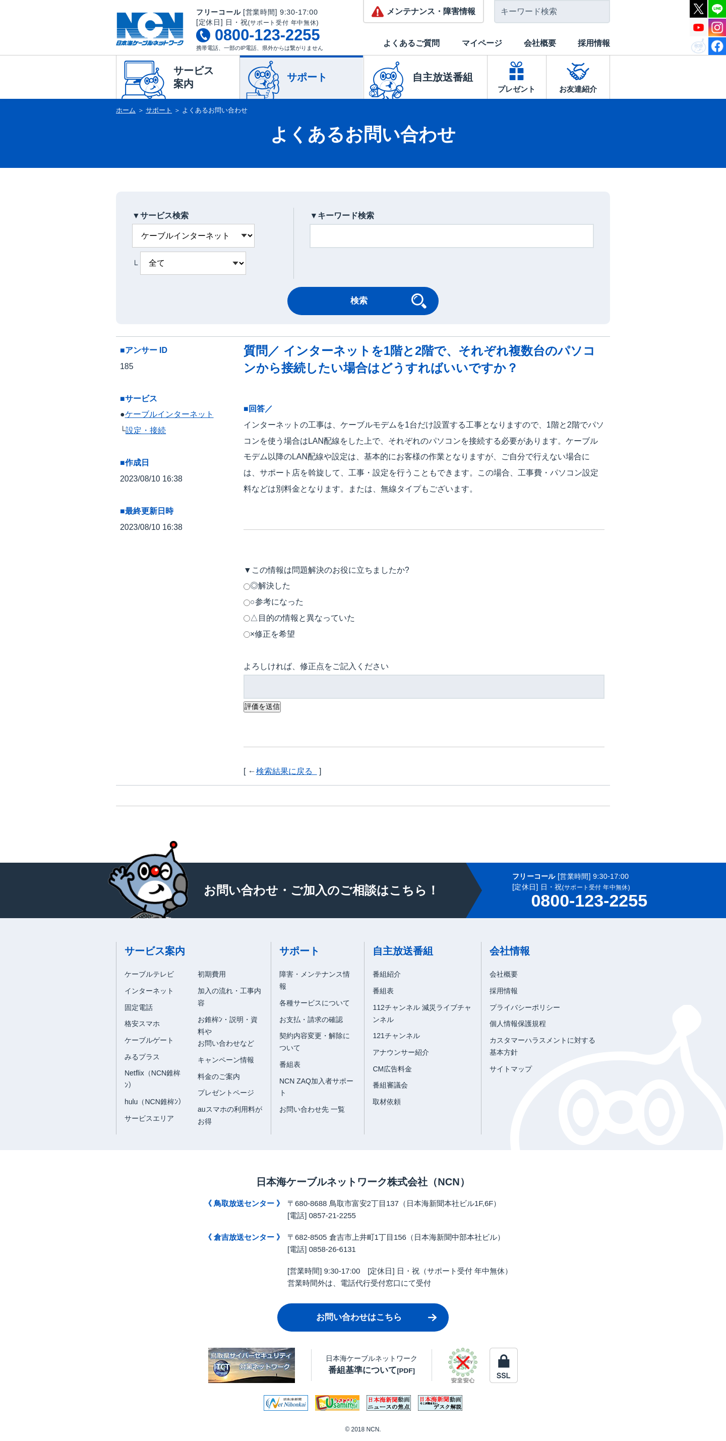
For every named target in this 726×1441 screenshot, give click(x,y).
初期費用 (212, 974)
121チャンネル (396, 1036)
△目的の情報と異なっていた (302, 618)
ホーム (126, 110)
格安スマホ (142, 1023)
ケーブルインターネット (169, 414)
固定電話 (139, 1007)
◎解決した (270, 585)
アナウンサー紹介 (401, 1052)
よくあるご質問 (411, 43)
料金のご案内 (219, 1076)
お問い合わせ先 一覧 (312, 1109)
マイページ (482, 43)
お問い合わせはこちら (359, 1317)
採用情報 (594, 43)
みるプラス (142, 1057)
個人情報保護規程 (518, 1023)
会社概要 (540, 43)
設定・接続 (146, 430)
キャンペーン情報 (226, 1060)
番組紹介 (387, 974)
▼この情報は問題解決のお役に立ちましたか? (326, 570)
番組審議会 (390, 1085)
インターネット (149, 991)
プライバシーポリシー (525, 1007)
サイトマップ (511, 1069)
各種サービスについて (314, 1003)
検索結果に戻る (286, 771)
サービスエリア (149, 1118)
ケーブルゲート (149, 1040)
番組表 (289, 1064)
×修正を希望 (272, 634)
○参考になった (277, 601)
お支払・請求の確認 (311, 1019)
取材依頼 (387, 1102)
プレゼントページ (226, 1093)
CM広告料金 (392, 1069)
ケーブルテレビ (149, 974)
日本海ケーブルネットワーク (371, 1364)
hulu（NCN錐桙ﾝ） (155, 1102)
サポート (159, 110)
